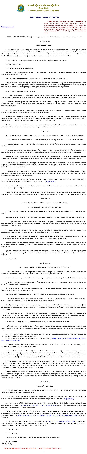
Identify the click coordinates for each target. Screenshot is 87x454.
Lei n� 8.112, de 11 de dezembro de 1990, (61, 421)
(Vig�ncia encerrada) (12, 340)
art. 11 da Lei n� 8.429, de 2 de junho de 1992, (39, 405)
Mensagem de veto (7, 27)
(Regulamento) (51, 181)
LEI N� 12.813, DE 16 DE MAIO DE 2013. (44, 17)
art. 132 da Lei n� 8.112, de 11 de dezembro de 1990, (57, 415)
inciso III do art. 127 (25, 415)
